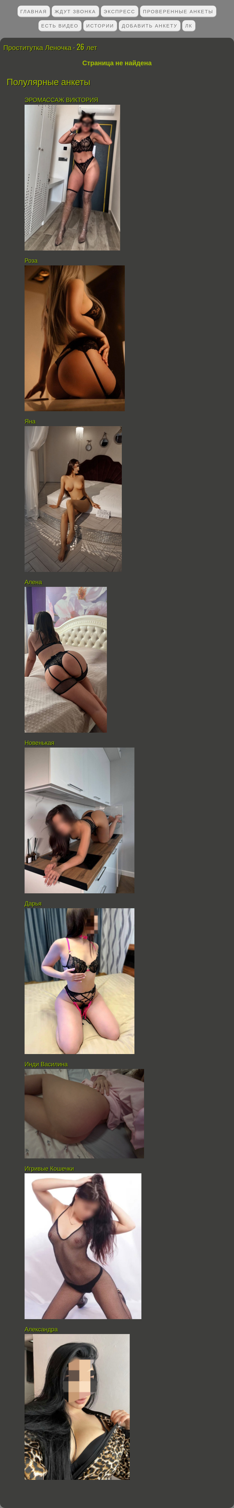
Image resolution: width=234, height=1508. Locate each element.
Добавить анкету (150, 25)
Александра (41, 1329)
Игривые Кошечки (49, 1168)
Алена (33, 582)
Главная (33, 11)
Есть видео (59, 25)
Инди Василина (47, 1064)
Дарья (33, 903)
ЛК (189, 25)
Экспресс (119, 11)
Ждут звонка (75, 11)
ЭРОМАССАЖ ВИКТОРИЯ (61, 100)
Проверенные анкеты (178, 11)
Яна (30, 421)
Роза (31, 260)
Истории (100, 25)
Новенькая (40, 743)
